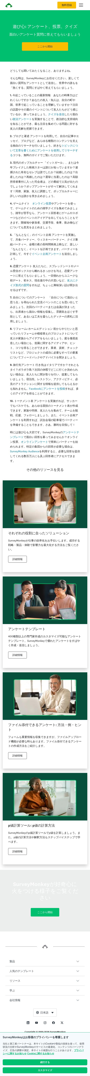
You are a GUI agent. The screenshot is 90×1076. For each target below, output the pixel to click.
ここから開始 (45, 46)
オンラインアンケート (34, 442)
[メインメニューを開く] (81, 5)
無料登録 (67, 5)
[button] (45, 961)
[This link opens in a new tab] (28, 1022)
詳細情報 (17, 559)
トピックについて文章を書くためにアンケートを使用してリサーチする (44, 150)
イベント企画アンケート (47, 254)
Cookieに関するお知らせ (40, 1053)
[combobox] (45, 1012)
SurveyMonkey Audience (24, 451)
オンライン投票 (41, 203)
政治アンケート (22, 119)
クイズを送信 (56, 114)
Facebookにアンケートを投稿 (47, 388)
